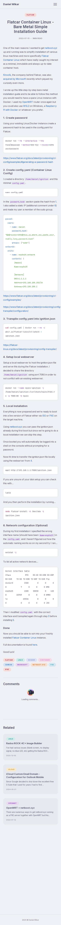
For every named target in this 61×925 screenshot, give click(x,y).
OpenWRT (27, 102)
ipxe (7, 669)
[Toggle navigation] (55, 4)
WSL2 (26, 106)
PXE (51, 415)
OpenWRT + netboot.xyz (20, 807)
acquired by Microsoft (14, 79)
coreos (8, 665)
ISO (44, 415)
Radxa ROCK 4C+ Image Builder (24, 743)
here (34, 644)
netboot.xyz (51, 48)
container (45, 660)
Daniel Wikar (11, 4)
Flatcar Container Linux (24, 637)
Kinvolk (7, 75)
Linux (10, 739)
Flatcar (30, 15)
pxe (52, 665)
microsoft (22, 665)
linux (20, 660)
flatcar (9, 660)
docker (31, 660)
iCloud (11, 769)
